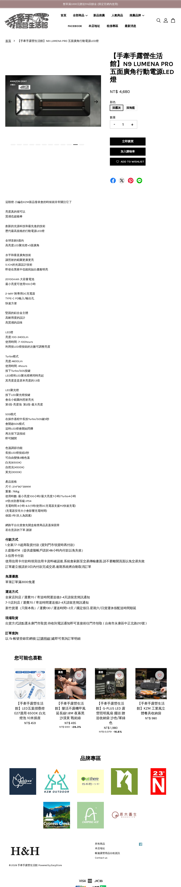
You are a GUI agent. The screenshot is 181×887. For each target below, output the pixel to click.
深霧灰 (116, 107)
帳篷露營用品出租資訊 (107, 853)
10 (69, 144)
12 (81, 144)
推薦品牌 (137, 15)
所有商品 (100, 843)
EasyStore (56, 865)
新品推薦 (99, 15)
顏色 (113, 102)
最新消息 (130, 26)
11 (75, 144)
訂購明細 (43, 639)
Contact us (101, 857)
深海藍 (130, 107)
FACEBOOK (75, 26)
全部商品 (80, 15)
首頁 (63, 15)
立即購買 (127, 141)
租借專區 (112, 26)
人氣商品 (117, 15)
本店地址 (94, 26)
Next (96, 101)
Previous (10, 101)
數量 (113, 117)
